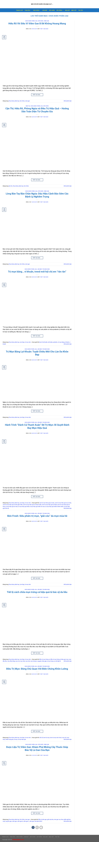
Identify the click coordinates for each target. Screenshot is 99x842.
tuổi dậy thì (58, 661)
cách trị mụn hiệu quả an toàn (46, 502)
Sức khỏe (40, 21)
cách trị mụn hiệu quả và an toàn (63, 502)
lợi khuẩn (50, 342)
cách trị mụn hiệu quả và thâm (49, 504)
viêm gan (14, 821)
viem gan (46, 21)
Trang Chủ (19, 10)
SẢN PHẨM (37, 10)
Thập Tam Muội (44, 28)
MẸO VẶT (74, 10)
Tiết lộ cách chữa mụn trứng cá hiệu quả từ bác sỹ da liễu (37, 592)
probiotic (55, 342)
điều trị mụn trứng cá (44, 659)
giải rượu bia (50, 819)
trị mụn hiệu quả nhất (23, 506)
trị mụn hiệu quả (22, 739)
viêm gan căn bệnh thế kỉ (35, 821)
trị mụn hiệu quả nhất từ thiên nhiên (54, 506)
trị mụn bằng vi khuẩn (63, 342)
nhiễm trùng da (9, 739)
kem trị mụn (46, 737)
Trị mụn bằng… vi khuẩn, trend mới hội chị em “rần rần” (37, 271)
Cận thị (28, 106)
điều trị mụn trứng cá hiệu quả (58, 659)
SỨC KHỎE (52, 10)
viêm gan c (26, 821)
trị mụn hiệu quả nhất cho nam (37, 506)
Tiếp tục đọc (37, 95)
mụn (67, 659)
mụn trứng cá (33, 661)
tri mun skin (46, 269)
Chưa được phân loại (31, 21)
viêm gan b (20, 821)
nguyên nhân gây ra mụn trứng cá (46, 661)
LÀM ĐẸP (44, 10)
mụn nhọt (22, 661)
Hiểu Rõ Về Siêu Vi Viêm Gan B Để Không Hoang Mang (37, 23)
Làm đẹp (39, 269)
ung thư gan (9, 821)
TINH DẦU (28, 10)
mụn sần (27, 661)
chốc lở (41, 737)
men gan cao (57, 819)
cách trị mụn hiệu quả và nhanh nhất (32, 504)
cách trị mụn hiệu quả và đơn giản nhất (12, 504)
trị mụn (15, 739)
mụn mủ (17, 661)
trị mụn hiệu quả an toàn (12, 506)
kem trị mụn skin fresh (56, 737)
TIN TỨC (80, 10)
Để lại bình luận (68, 101)
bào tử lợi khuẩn (43, 342)
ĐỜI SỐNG (60, 10)
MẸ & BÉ (67, 10)
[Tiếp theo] (41, 827)
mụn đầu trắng (11, 661)
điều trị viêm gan (42, 819)
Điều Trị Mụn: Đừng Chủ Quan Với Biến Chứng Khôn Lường (37, 668)
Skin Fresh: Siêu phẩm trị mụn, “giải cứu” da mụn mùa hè (37, 516)
